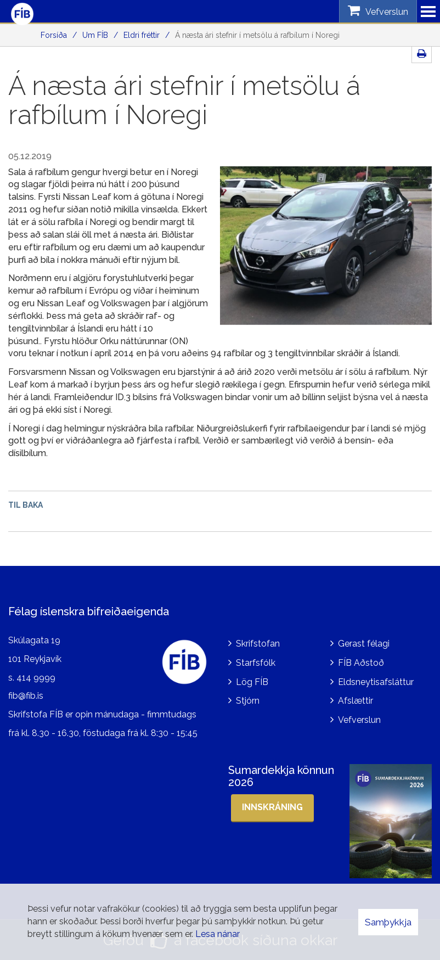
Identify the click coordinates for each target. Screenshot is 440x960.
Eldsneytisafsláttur (376, 682)
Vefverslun (359, 720)
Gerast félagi (364, 643)
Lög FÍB (252, 682)
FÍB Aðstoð (361, 663)
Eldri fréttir (141, 35)
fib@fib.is (25, 695)
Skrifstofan (258, 643)
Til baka (25, 505)
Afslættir (355, 700)
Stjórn (248, 700)
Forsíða (54, 35)
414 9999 (35, 677)
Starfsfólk (255, 663)
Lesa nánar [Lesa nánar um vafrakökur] (217, 934)
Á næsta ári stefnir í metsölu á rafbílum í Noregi (257, 35)
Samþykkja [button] (388, 922)
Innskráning (272, 807)
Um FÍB (95, 35)
